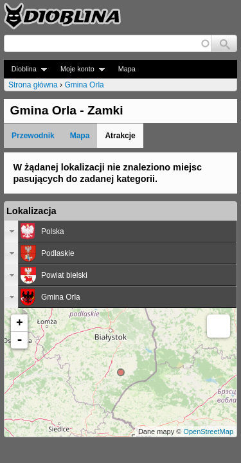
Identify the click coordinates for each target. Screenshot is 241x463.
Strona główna (33, 84)
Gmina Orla (83, 84)
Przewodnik (33, 135)
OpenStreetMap (208, 431)
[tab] (120, 231)
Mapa (127, 69)
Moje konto (79, 69)
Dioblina (25, 69)
